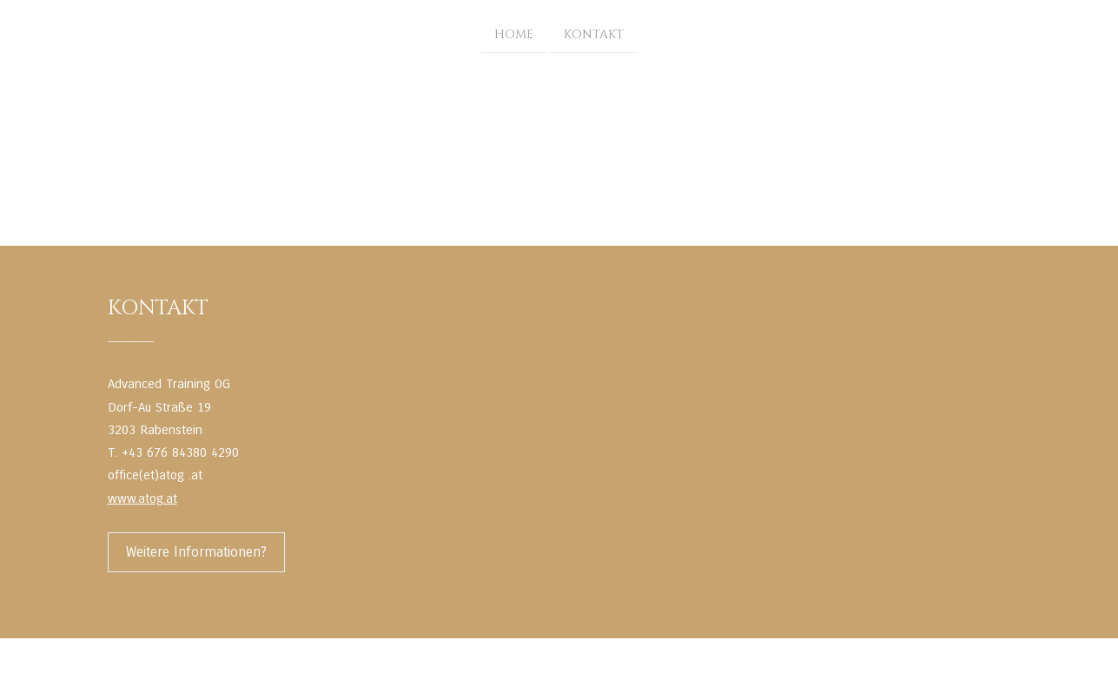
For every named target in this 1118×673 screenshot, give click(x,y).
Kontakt (594, 33)
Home (513, 33)
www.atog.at (142, 498)
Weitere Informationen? (196, 552)
